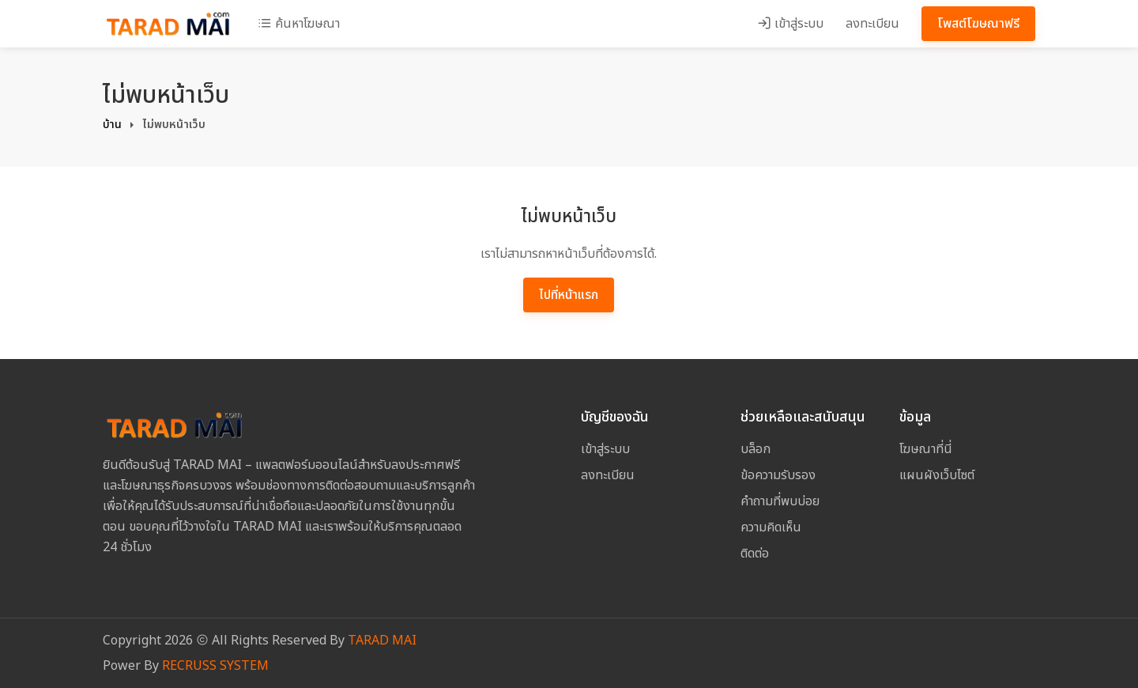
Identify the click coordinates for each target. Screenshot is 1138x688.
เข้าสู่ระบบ (790, 23)
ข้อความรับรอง (778, 475)
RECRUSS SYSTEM (215, 665)
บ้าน (112, 124)
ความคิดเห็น (770, 527)
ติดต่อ (754, 553)
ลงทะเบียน (872, 23)
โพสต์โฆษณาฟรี (978, 23)
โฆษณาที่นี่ (925, 449)
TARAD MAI (382, 640)
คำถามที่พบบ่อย (780, 501)
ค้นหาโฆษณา (299, 23)
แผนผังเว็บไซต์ (936, 475)
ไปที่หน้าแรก (568, 294)
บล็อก (755, 449)
